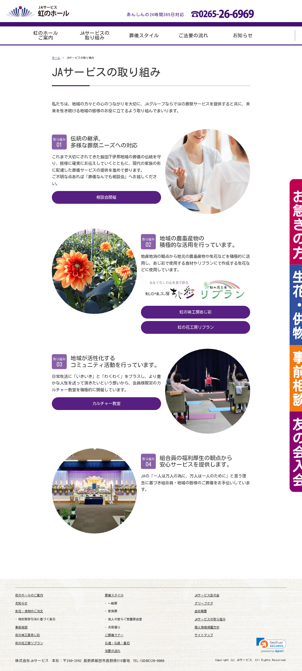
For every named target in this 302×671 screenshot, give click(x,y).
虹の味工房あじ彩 (195, 312)
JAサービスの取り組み (95, 35)
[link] (271, 645)
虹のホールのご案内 (29, 595)
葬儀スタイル (144, 35)
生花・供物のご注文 (29, 611)
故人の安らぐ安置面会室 (125, 619)
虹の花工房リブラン (196, 327)
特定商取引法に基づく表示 (37, 619)
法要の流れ (112, 651)
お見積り (114, 627)
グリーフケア (204, 603)
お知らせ (243, 35)
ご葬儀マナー (114, 635)
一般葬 (112, 603)
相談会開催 (106, 197)
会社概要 (201, 611)
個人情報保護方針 (207, 627)
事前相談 (21, 627)
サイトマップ (204, 635)
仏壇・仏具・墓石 (117, 643)
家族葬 (112, 611)
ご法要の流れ (193, 35)
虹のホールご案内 (45, 35)
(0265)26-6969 (152, 660)
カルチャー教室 (106, 403)
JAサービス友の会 (207, 595)
